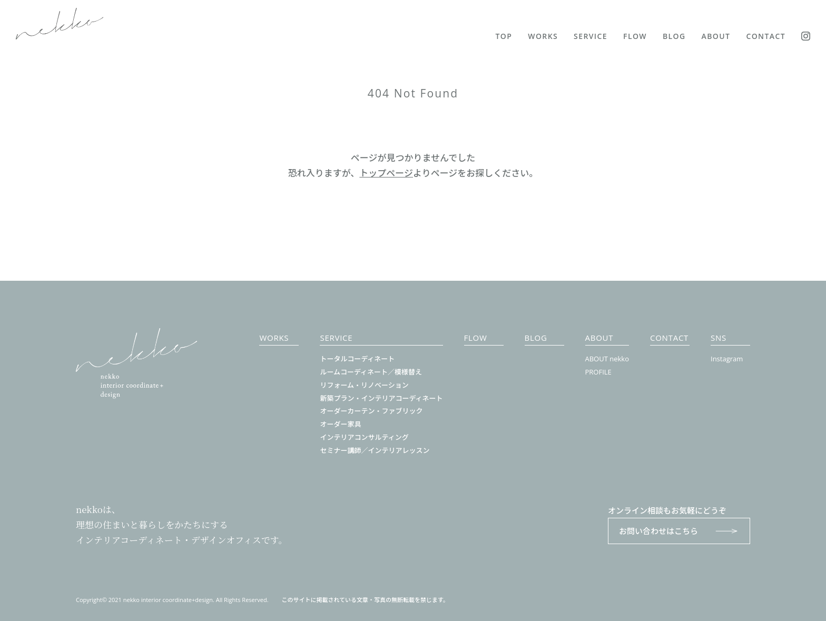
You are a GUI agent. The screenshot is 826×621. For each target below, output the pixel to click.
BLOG (674, 36)
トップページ (386, 173)
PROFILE (598, 371)
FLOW (635, 36)
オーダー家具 (340, 423)
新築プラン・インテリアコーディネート (381, 397)
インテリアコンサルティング (364, 436)
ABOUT (716, 36)
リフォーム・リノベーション (364, 384)
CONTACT (765, 36)
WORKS (543, 36)
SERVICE (590, 36)
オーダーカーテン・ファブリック (371, 410)
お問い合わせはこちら (679, 531)
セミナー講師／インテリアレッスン (374, 450)
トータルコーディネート (357, 358)
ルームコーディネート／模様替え (371, 371)
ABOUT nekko (607, 358)
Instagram (727, 358)
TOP (504, 36)
